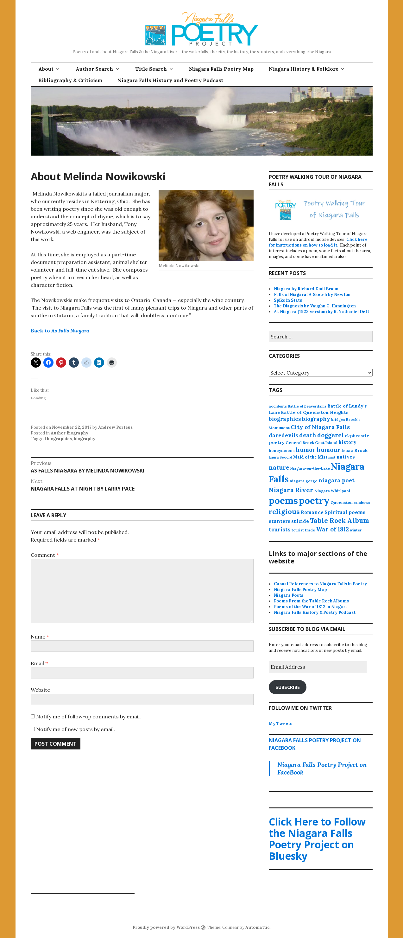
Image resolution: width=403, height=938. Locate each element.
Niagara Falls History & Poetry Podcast (315, 612)
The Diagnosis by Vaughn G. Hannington (315, 306)
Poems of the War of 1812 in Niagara (311, 606)
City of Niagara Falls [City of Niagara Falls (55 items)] (320, 427)
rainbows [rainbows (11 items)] (362, 502)
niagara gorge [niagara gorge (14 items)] (304, 481)
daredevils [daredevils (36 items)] (283, 435)
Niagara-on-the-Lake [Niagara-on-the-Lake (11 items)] (310, 468)
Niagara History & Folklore (303, 69)
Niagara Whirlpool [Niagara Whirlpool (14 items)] (332, 490)
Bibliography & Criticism (70, 80)
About (46, 69)
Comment (45, 555)
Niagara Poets (288, 595)
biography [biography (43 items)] (316, 418)
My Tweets (280, 723)
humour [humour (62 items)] (328, 449)
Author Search (94, 69)
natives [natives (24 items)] (346, 457)
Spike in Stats (288, 300)
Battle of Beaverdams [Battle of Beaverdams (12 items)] (307, 406)
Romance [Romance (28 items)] (312, 512)
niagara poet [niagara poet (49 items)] (336, 480)
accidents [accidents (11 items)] (278, 406)
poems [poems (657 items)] (283, 500)
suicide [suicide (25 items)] (300, 521)
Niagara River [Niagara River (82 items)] (291, 490)
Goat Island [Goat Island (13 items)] (326, 442)
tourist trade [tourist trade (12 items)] (303, 530)
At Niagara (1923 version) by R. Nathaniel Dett (321, 311)
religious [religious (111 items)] (284, 511)
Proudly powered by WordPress (166, 927)
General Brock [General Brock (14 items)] (300, 442)
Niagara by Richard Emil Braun (306, 289)
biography (84, 438)
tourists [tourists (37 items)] (280, 529)
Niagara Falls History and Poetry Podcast (170, 80)
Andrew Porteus (115, 427)
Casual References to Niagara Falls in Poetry (320, 584)
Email (39, 663)
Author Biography (69, 433)
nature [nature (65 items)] (279, 467)
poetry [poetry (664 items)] (314, 500)
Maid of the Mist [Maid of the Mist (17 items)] (310, 457)
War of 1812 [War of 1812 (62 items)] (332, 529)
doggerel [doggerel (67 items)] (330, 435)
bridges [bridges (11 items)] (338, 419)
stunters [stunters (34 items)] (279, 521)
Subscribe (287, 687)
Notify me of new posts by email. (75, 729)
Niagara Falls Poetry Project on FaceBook (322, 768)
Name (40, 636)
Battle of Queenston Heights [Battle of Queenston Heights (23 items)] (315, 412)
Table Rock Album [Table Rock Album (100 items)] (339, 520)
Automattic (257, 927)
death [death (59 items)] (307, 435)
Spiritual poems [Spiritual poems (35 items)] (344, 512)
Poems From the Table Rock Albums (311, 601)
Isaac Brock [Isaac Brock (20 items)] (354, 450)
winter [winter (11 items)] (356, 530)
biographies (59, 438)
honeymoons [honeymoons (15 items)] (282, 450)
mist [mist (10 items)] (332, 457)
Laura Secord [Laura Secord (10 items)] (280, 457)
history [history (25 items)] (347, 442)
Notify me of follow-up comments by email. (88, 716)
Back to (60, 330)
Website (40, 690)
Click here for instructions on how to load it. (318, 242)
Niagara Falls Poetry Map (221, 69)
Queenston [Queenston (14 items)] (342, 502)
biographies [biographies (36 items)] (285, 419)
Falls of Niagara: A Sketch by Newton (312, 294)
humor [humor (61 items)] (306, 449)
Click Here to (317, 839)
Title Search (151, 69)
